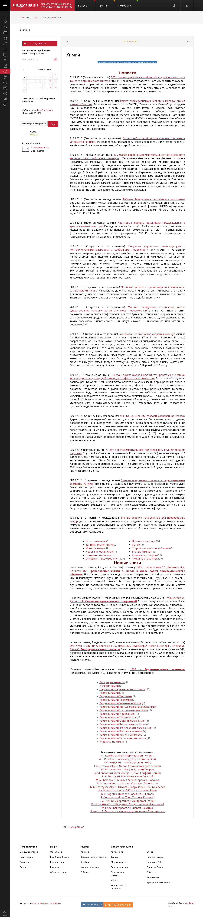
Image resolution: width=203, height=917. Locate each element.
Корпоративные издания (93, 856)
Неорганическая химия (100, 551)
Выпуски (86, 3)
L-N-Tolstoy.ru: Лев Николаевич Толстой (127, 776)
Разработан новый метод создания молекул (147, 334)
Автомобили (117, 851)
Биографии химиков (112, 682)
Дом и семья (153, 877)
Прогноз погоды (155, 856)
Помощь (24, 867)
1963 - (157, 669)
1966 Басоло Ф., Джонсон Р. (127, 599)
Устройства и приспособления (151, 548)
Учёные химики (141, 551)
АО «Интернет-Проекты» (47, 903)
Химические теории (144, 555)
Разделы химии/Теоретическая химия (123, 724)
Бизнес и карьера (120, 867)
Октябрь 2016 (44, 69)
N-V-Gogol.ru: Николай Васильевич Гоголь (127, 794)
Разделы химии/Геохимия (115, 699)
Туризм (114, 856)
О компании (56, 851)
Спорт (150, 851)
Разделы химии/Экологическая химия (122, 738)
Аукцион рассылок (90, 867)
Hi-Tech (114, 880)
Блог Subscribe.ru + (59, 856)
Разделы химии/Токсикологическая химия (125, 727)
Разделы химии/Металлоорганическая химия (127, 706)
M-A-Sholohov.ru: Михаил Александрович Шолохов (127, 780)
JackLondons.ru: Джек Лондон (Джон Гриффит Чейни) (127, 773)
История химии (95, 548)
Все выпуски (130, 41)
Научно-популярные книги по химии (122, 689)
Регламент (25, 862)
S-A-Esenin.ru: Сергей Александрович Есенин (127, 801)
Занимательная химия (99, 544)
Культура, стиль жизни (158, 882)
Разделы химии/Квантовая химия (120, 703)
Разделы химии (109, 692)
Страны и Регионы (156, 867)
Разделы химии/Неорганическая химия (123, 710)
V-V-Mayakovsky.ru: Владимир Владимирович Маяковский (127, 804)
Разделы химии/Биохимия (115, 696)
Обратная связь (58, 872)
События (85, 872)
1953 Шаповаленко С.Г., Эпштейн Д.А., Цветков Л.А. (127, 571)
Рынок (136, 544)
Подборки (128, 3)
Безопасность (57, 862)
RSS (55, 59)
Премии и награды (143, 541)
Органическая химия (98, 555)
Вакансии (55, 867)
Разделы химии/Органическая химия (122, 720)
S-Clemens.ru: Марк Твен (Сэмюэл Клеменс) (127, 797)
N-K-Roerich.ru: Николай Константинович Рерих (127, 790)
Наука (36, 17)
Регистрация (26, 856)
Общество (24, 17)
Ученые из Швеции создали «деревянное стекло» (152, 416)
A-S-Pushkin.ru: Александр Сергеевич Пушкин (127, 759)
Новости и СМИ (154, 862)
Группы (107, 3)
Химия (25, 30)
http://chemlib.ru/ (45, 110)
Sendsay (85, 862)
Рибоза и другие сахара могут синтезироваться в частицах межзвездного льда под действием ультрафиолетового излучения (127, 376)
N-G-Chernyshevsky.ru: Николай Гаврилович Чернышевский (127, 787)
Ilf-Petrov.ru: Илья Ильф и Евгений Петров (127, 769)
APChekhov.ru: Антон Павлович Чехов (127, 762)
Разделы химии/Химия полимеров (120, 734)
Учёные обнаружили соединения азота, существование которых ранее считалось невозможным (127, 308)
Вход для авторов (29, 851)
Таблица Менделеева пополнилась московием (154, 199)
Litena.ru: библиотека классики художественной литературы (127, 811)
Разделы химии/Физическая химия (120, 731)
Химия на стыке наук (145, 558)
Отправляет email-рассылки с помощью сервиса (56, 5)
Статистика (31, 143)
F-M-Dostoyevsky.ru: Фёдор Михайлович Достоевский (127, 766)
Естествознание (96, 541)
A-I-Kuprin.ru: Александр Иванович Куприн (127, 755)
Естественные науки (51, 17)
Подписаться (40, 43)
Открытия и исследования (102, 558)
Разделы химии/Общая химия (117, 717)
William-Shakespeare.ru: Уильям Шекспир (127, 808)
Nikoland (188, 903)
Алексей (34, 134)
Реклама (85, 851)
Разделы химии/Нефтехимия (117, 713)
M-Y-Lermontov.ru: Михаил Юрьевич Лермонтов (127, 783)
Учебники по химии (111, 741)
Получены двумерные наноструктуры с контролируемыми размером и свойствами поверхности (127, 247)
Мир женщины (118, 862)
